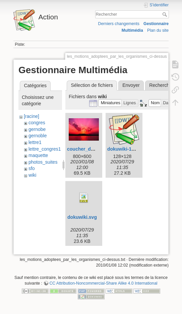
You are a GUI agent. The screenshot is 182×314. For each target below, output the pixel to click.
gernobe (37, 129)
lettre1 (35, 142)
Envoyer (130, 85)
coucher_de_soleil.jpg (91, 149)
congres (36, 122)
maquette (38, 155)
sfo (31, 168)
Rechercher (165, 14)
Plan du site (158, 30)
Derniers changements (118, 23)
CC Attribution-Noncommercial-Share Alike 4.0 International (103, 283)
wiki (32, 175)
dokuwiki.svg (82, 217)
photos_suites (42, 162)
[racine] (31, 116)
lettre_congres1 (44, 149)
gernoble (37, 135)
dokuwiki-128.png (126, 149)
